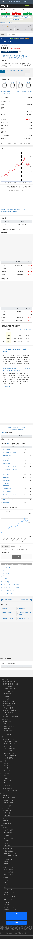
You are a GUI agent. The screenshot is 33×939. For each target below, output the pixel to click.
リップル (6, 882)
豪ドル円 (6, 763)
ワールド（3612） (6, 570)
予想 (18, 29)
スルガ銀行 (7, 449)
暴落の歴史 (6, 835)
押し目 (27, 5)
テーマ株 (12, 19)
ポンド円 (6, 768)
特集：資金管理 (7, 859)
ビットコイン (7, 880)
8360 (4, 491)
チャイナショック (8, 843)
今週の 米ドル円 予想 (9, 748)
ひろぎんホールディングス (11, 472)
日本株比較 (16, 16)
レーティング (9, 16)
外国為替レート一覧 (8, 739)
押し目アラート (30, 26)
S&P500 (5, 821)
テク (2, 73)
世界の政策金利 (7, 788)
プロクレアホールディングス (11, 469)
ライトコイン (7, 887)
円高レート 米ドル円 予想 (10, 755)
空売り (22, 73)
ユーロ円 (6, 765)
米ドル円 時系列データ (10, 758)
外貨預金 (6, 861)
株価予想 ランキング (8, 618)
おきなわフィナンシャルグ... (11, 452)
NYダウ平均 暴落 (8, 832)
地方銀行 (16, 38)
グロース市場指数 (8, 712)
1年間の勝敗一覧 (8, 691)
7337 (4, 472)
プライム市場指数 (8, 708)
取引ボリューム (8, 899)
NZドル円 (6, 782)
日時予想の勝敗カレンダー (11, 688)
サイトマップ (7, 902)
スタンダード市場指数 (9, 710)
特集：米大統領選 (8, 867)
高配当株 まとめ (7, 608)
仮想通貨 (5, 877)
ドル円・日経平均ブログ (10, 790)
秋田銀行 (7, 460)
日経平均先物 (7, 705)
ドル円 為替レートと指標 (10, 741)
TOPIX (20, 329)
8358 (4, 449)
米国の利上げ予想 (8, 802)
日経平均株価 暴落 (8, 830)
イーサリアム (7, 885)
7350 (4, 452)
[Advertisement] (16, 199)
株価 (2, 70)
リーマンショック (8, 838)
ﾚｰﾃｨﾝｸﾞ (17, 70)
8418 (4, 494)
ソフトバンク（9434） (7, 593)
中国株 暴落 (7, 845)
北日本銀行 (7, 480)
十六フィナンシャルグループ (11, 466)
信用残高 (12, 73)
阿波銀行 (7, 497)
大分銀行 (7, 474)
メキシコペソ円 (8, 785)
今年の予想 (6, 699)
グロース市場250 (27, 329)
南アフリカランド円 (9, 775)
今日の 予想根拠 (8, 746)
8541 (4, 502)
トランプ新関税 (19, 19)
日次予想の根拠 (8, 686)
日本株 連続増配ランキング (11, 726)
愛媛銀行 (7, 502)
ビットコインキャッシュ (10, 889)
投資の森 (5, 6)
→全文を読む (6, 386)
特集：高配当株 (7, 848)
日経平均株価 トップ (9, 681)
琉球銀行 (7, 485)
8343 (4, 460)
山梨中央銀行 (8, 491)
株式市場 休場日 (8, 731)
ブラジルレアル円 (8, 778)
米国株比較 (23, 16)
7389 (4, 499)
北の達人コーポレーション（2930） (10, 587)
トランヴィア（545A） (7, 567)
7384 (4, 469)
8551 (4, 480)
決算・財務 (12, 70)
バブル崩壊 (7, 840)
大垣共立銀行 (8, 488)
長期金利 (29, 16)
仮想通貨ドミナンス (9, 894)
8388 (4, 497)
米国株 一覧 (7, 813)
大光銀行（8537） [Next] (26, 599)
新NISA (9, 26)
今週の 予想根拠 (8, 750)
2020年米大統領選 (8, 872)
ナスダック (6, 818)
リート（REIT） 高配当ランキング (13, 855)
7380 (4, 466)
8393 (4, 483)
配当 (3, 29)
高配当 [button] (16, 26)
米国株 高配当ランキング (9, 612)
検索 (5, 723)
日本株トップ (3, 26)
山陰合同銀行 (8, 455)
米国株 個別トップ (8, 810)
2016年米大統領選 (8, 874)
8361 (4, 488)
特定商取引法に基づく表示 (11, 909)
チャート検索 (7, 734)
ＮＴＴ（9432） (5, 582)
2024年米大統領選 (8, 869)
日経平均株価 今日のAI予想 (10, 684)
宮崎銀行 (7, 483)
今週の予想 (6, 697)
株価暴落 (5, 827)
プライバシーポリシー (9, 907)
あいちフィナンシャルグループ (12, 499)
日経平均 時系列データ (9, 703)
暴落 (25, 29)
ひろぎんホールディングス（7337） (10, 584)
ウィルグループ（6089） (7, 573)
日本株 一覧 (7, 728)
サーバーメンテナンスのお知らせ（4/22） (16, 1)
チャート (17, 73)
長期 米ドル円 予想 (9, 753)
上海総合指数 (7, 823)
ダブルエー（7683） (6, 576)
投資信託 (6, 864)
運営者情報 (6, 904)
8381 (4, 455)
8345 (4, 458)
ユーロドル (7, 770)
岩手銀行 (7, 458)
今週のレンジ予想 (8, 800)
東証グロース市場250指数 (10, 716)
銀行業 (11, 38)
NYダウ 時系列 (7, 806)
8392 (4, 474)
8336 (4, 463)
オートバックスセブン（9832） (9, 590)
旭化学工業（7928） (6, 579)
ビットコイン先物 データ (10, 896)
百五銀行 (7, 477)
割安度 (12, 85)
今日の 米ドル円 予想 (9, 743)
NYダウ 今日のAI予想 (9, 797)
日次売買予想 (7, 693)
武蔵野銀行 (7, 463)
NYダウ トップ (7, 795)
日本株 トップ (7, 721)
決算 (11, 29)
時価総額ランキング (9, 892)
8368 (4, 477)
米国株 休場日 (7, 815)
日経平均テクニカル (8, 701)
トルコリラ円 (7, 780)
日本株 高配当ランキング (25, 608)
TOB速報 (24, 26)
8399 (4, 485)
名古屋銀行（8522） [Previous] (7, 599)
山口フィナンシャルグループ (11, 494)
